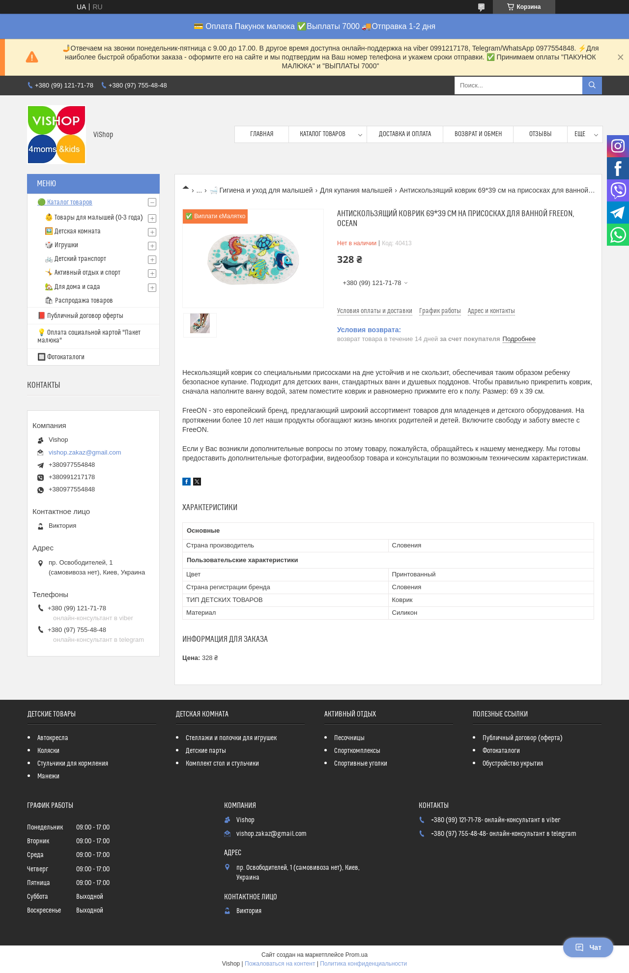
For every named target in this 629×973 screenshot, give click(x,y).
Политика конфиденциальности (363, 963)
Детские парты (206, 751)
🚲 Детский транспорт (75, 259)
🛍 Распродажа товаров (79, 301)
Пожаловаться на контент (280, 963)
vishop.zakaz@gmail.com (85, 452)
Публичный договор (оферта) (523, 738)
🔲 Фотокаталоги (61, 357)
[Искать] (592, 85)
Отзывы (540, 134)
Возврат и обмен (478, 134)
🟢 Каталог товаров (64, 202)
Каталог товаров (322, 134)
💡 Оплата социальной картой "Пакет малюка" (89, 336)
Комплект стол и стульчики (222, 764)
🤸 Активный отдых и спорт (82, 273)
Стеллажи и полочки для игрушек (231, 738)
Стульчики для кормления (72, 764)
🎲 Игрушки (61, 245)
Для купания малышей (356, 190)
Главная (262, 134)
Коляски (48, 751)
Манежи (48, 776)
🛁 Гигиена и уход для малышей (261, 190)
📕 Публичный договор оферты (80, 316)
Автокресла (52, 738)
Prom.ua (356, 954)
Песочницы (349, 738)
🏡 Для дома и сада (72, 287)
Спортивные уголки (360, 764)
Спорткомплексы (357, 751)
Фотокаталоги (501, 751)
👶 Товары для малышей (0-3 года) (94, 218)
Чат (588, 947)
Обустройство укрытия (513, 764)
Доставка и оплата (405, 134)
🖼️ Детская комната (73, 231)
